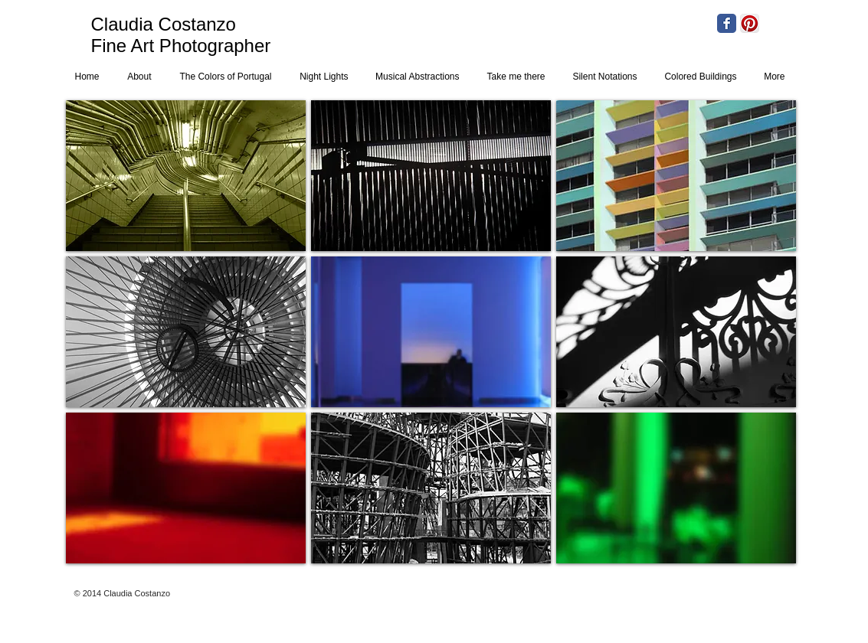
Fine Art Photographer (181, 45)
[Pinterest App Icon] (749, 23)
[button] (186, 175)
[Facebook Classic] (726, 23)
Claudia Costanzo (163, 24)
